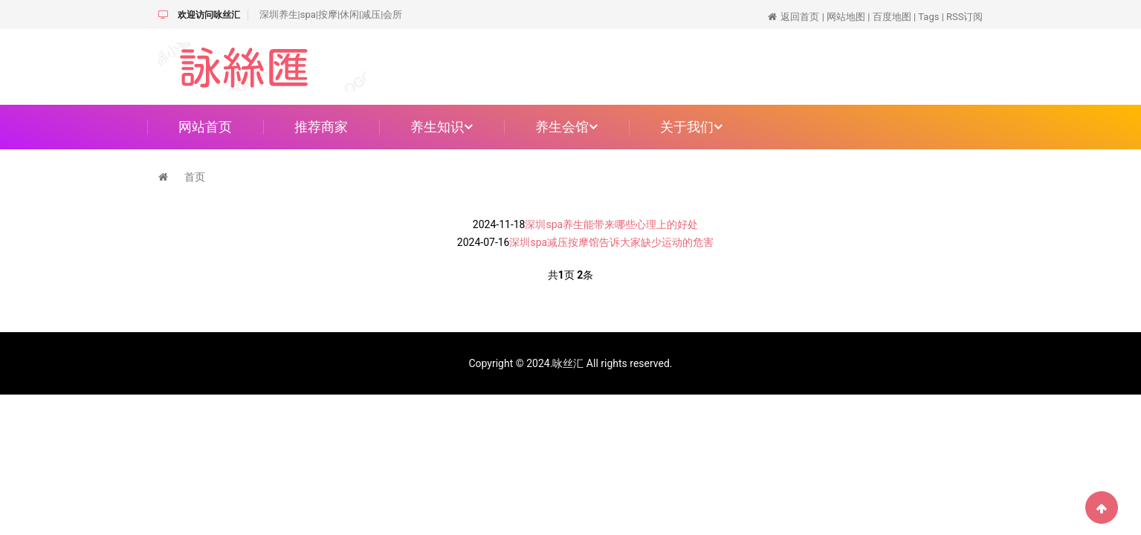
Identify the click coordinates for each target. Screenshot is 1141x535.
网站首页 (205, 126)
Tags (928, 16)
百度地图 (892, 16)
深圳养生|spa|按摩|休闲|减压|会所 (331, 14)
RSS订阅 (964, 16)
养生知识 (441, 126)
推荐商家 (321, 126)
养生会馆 (566, 126)
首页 (194, 177)
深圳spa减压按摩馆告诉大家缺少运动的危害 (611, 242)
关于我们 (691, 126)
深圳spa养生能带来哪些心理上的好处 (611, 224)
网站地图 (846, 16)
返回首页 (799, 16)
